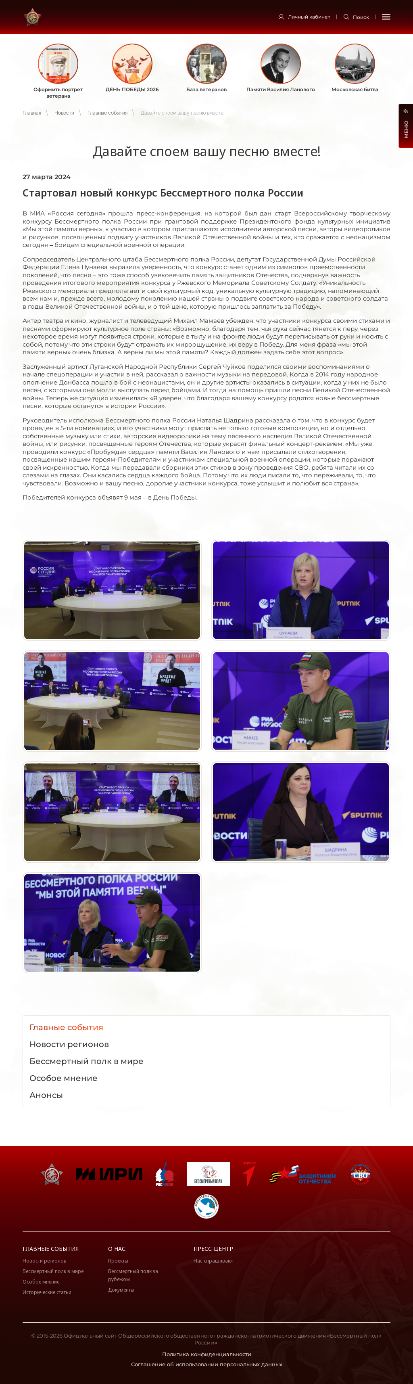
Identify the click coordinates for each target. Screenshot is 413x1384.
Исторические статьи (47, 1292)
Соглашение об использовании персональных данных (206, 1364)
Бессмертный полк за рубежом (133, 1275)
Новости (64, 113)
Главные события (107, 113)
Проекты (118, 1260)
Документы (121, 1289)
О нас (116, 1248)
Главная (32, 113)
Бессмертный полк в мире (53, 1271)
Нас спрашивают (214, 1260)
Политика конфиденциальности (206, 1354)
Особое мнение (41, 1281)
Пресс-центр (213, 1248)
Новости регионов (45, 1260)
